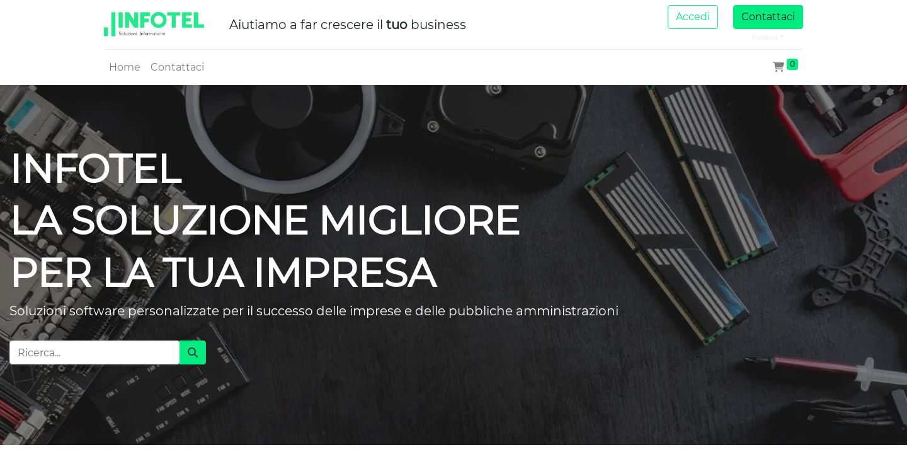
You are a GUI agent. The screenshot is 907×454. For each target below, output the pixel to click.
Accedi (693, 17)
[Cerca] (193, 352)
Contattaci (768, 17)
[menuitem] (124, 67)
